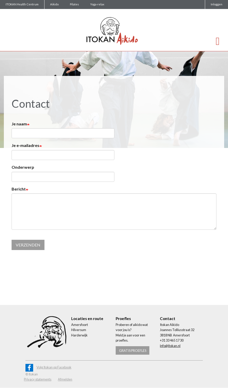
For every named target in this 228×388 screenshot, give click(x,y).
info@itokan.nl (170, 346)
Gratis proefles (132, 351)
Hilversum (78, 330)
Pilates (74, 4)
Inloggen (216, 4)
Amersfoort (79, 325)
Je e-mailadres (25, 145)
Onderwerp (23, 167)
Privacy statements (37, 379)
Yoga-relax (97, 4)
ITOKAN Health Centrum (22, 4)
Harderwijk (79, 335)
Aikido (54, 4)
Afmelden (65, 379)
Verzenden (28, 244)
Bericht (19, 188)
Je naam (19, 123)
